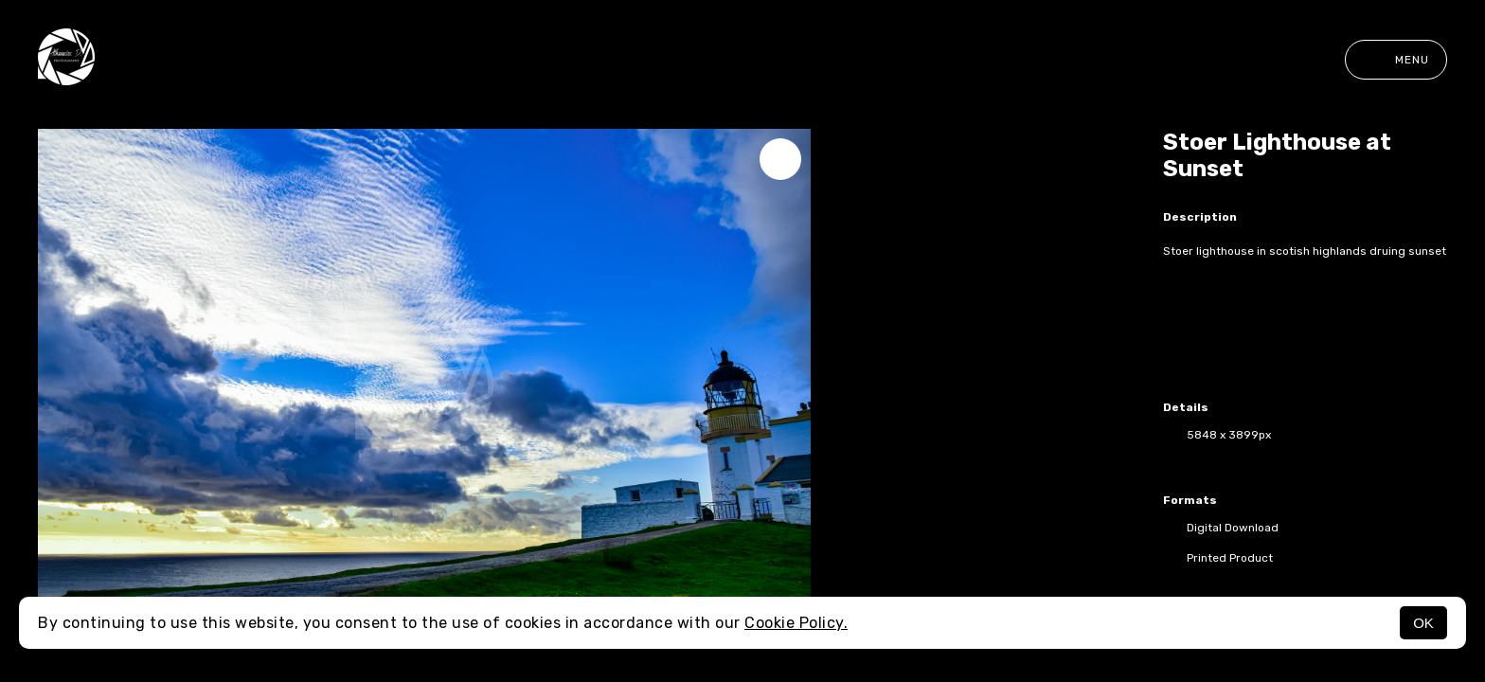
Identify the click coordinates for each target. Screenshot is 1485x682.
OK (1423, 623)
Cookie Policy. (796, 623)
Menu (1396, 59)
